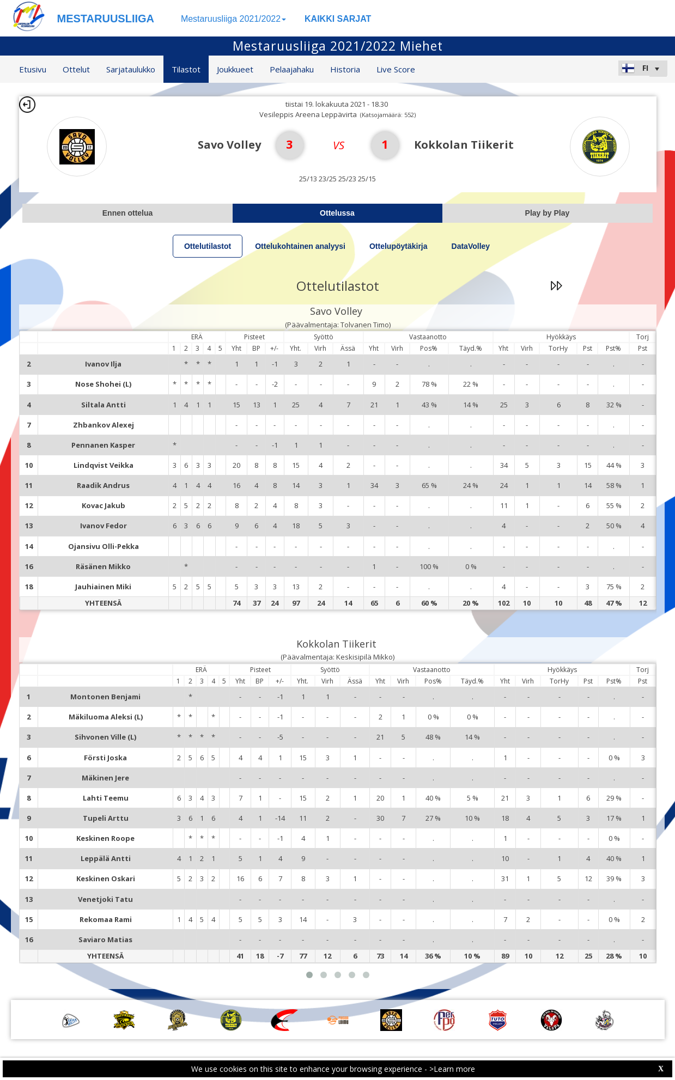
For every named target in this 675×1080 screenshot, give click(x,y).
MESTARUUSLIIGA (106, 19)
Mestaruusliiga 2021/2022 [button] (233, 18)
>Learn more (452, 1069)
